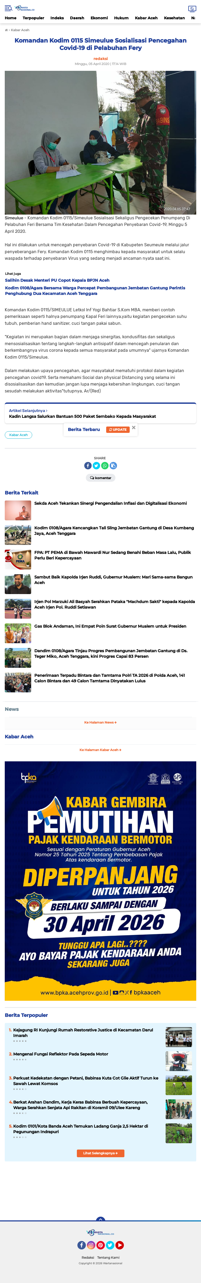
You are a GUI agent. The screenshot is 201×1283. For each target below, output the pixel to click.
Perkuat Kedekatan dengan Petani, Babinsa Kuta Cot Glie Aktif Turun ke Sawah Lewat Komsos (85, 1081)
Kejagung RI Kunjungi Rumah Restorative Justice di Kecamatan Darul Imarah (83, 1032)
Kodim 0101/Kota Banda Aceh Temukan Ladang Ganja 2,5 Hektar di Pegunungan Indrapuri (80, 1129)
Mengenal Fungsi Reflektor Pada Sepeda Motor (60, 1054)
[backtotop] (100, 1221)
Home (10, 18)
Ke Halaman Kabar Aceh (100, 750)
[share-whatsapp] (105, 465)
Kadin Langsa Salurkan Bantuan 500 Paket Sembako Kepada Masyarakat (82, 416)
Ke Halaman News (100, 722)
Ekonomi (99, 18)
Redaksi (88, 1257)
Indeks (57, 18)
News (12, 709)
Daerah (77, 18)
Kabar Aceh (146, 18)
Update (118, 430)
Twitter (112, 1247)
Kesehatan (174, 18)
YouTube (123, 1247)
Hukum (121, 18)
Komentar (100, 477)
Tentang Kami (108, 1257)
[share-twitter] (96, 465)
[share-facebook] (88, 465)
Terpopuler (33, 18)
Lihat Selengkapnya (100, 1153)
